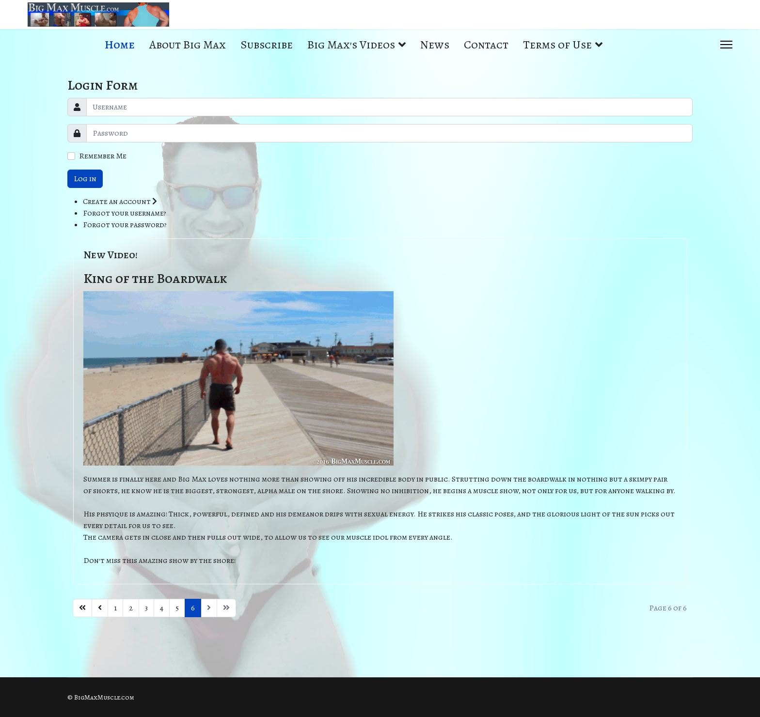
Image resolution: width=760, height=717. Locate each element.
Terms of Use (557, 44)
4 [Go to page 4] (161, 608)
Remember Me (103, 156)
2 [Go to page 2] (131, 608)
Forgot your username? (124, 213)
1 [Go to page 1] (115, 608)
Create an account (120, 201)
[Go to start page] (82, 608)
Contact (486, 44)
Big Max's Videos (351, 44)
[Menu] (726, 44)
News (434, 44)
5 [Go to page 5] (177, 608)
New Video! (110, 255)
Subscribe (266, 44)
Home (120, 44)
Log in (85, 178)
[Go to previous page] (100, 608)
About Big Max (187, 44)
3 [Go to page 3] (146, 608)
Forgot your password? (125, 224)
